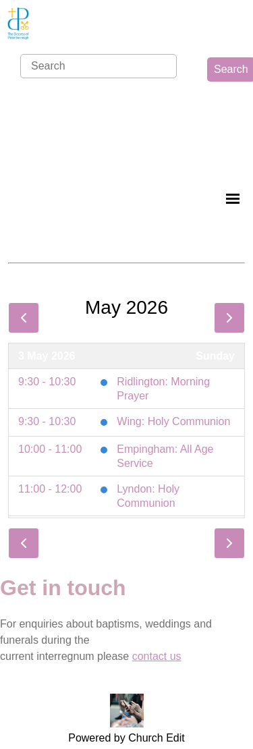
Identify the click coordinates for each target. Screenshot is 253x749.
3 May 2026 (47, 356)
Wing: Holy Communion (173, 421)
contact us (156, 656)
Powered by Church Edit (126, 738)
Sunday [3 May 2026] (215, 356)
